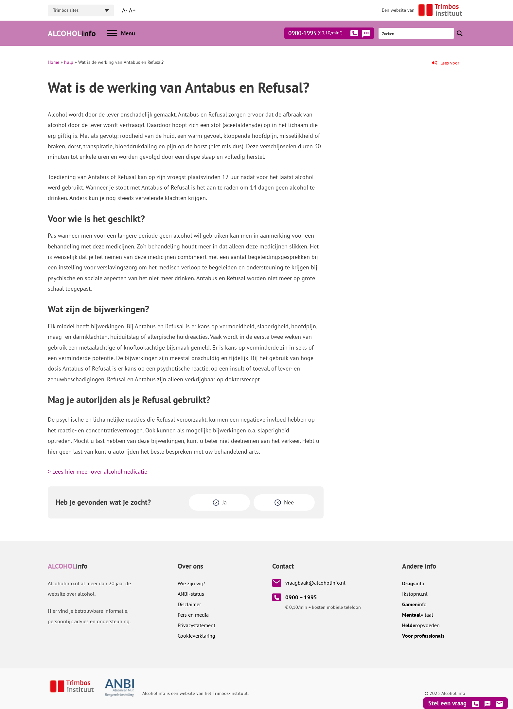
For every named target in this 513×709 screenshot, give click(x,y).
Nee (289, 502)
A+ (132, 10)
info (413, 583)
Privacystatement (196, 625)
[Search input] (416, 33)
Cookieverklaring (196, 635)
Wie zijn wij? (191, 583)
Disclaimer (189, 604)
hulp (68, 62)
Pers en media (193, 614)
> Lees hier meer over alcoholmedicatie (97, 471)
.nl (415, 594)
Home (53, 62)
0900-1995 (323, 34)
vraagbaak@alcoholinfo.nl (315, 582)
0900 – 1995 (301, 597)
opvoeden (421, 625)
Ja (224, 502)
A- (124, 10)
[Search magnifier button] (459, 33)
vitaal (417, 614)
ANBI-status (191, 594)
